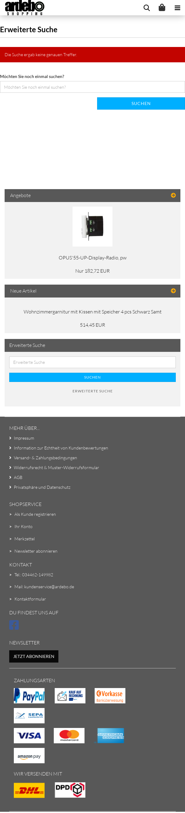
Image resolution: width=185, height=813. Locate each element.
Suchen (141, 103)
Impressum (24, 438)
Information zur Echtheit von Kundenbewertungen (61, 447)
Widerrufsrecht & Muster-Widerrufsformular (56, 467)
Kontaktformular (30, 598)
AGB (18, 477)
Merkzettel (24, 538)
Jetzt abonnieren (33, 656)
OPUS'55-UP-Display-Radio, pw (93, 258)
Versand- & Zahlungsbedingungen (45, 457)
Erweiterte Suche (93, 391)
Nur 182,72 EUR (92, 271)
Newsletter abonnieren (35, 551)
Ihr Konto (23, 526)
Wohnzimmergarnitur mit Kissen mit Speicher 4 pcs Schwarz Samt (93, 312)
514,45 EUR (92, 325)
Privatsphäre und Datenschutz (42, 487)
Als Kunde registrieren (35, 514)
